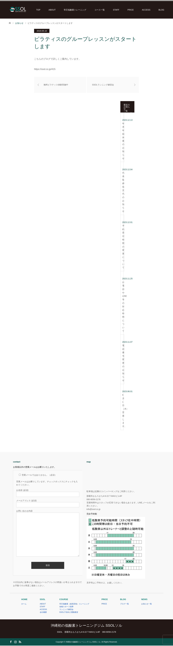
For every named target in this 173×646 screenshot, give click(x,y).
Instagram (15, 642)
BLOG (161, 10)
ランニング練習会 (66, 610)
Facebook (11, 642)
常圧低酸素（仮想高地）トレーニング (74, 604)
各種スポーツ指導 (66, 607)
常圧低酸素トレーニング (75, 10)
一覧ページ (126, 113)
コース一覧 (99, 10)
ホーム (23, 604)
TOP (38, 10)
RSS (20, 642)
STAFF (116, 10)
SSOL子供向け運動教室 (68, 613)
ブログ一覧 (124, 604)
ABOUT (52, 10)
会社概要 (43, 613)
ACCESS (146, 10)
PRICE (131, 10)
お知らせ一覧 (146, 604)
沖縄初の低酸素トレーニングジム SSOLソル (86, 626)
